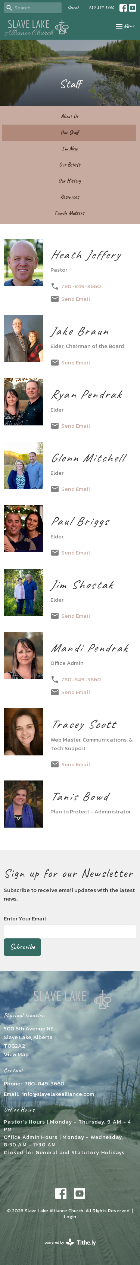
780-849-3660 (101, 7)
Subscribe (22, 946)
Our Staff (69, 132)
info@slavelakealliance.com (58, 1094)
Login (70, 1216)
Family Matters (69, 213)
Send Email (75, 298)
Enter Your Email (25, 918)
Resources (69, 197)
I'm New (69, 148)
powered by (70, 1242)
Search (73, 7)
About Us (69, 116)
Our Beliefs (69, 164)
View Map (16, 1054)
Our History (69, 180)
